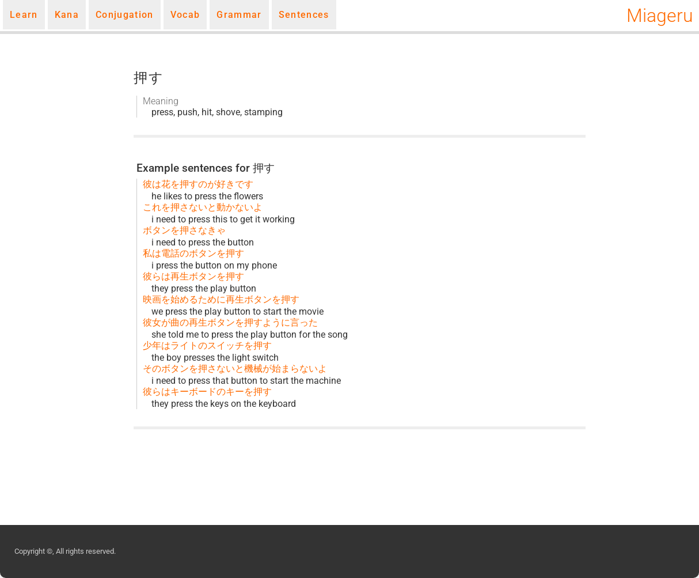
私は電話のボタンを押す (193, 253)
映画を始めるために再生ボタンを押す (221, 299)
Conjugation (125, 14)
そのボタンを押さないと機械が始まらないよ (235, 368)
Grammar (238, 14)
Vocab (185, 14)
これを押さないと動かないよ (203, 207)
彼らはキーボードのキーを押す (207, 391)
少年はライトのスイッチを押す (207, 345)
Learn (24, 14)
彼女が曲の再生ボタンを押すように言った (230, 322)
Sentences (304, 14)
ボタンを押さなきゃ (184, 230)
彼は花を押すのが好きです (198, 184)
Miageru (659, 16)
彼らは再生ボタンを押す (193, 276)
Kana (67, 14)
